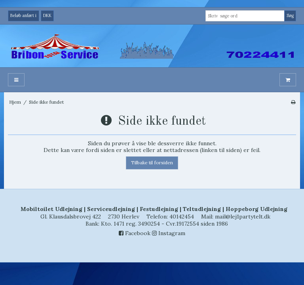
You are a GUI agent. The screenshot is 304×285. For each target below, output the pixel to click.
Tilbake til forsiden (152, 162)
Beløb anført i (23, 15)
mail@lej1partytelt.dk (242, 216)
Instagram (168, 233)
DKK (47, 15)
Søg (290, 15)
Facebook (134, 233)
